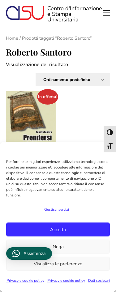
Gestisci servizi (56, 209)
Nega (58, 247)
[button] (29, 253)
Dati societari (99, 280)
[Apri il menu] (108, 14)
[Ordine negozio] (73, 79)
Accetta (58, 230)
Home (12, 38)
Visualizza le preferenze (58, 264)
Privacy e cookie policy (25, 280)
